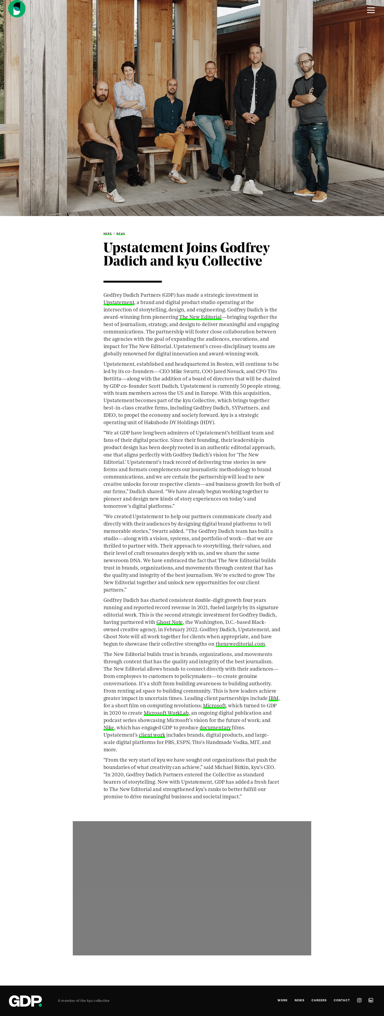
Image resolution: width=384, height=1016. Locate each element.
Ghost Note (169, 622)
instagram (359, 1000)
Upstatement (118, 302)
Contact (342, 1000)
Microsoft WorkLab (166, 713)
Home (107, 233)
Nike (108, 728)
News (121, 233)
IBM (273, 698)
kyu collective (98, 1000)
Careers (319, 1000)
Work (283, 1000)
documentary (215, 728)
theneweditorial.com (240, 644)
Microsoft (214, 706)
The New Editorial (200, 317)
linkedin (371, 1000)
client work (152, 735)
